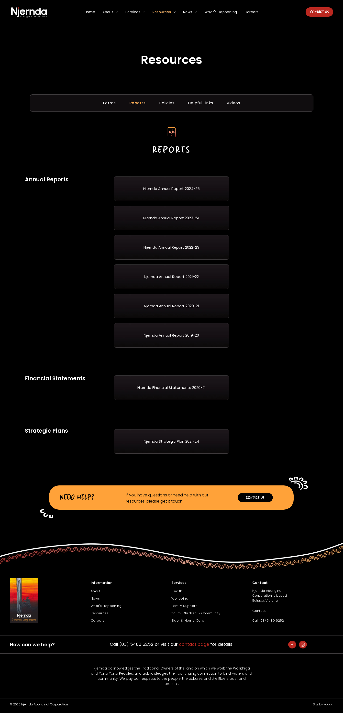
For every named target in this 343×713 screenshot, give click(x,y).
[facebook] (292, 645)
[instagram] (303, 645)
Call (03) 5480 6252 (268, 620)
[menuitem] (90, 12)
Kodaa (328, 704)
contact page (194, 644)
